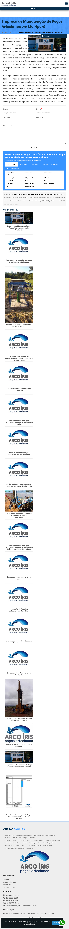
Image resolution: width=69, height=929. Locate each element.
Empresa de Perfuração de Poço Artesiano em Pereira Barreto (19, 766)
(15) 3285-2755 (11, 898)
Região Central (11, 164)
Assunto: (40, 117)
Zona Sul (45, 164)
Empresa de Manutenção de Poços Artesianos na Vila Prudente (18, 228)
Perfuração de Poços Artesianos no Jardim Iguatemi (19, 719)
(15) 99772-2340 (12, 895)
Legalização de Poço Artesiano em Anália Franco (18, 325)
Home (6, 879)
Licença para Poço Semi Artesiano (15, 845)
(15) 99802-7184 (12, 903)
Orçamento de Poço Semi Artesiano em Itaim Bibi (18, 610)
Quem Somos (10, 882)
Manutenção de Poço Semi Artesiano (41, 845)
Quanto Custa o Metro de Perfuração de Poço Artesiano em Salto (19, 422)
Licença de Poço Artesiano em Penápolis (19, 674)
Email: (39, 109)
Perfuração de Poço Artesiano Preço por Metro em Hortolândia (19, 485)
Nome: (6, 109)
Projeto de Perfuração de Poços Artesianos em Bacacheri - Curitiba (19, 817)
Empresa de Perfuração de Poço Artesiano (18, 840)
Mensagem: (8, 126)
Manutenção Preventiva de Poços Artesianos (18, 848)
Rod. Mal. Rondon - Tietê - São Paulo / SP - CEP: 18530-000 (29, 914)
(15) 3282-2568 (11, 900)
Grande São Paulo (13, 168)
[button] (66, 3)
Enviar (34, 147)
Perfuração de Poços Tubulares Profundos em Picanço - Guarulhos (19, 515)
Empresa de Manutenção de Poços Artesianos (19, 838)
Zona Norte (23, 164)
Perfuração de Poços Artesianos (44, 835)
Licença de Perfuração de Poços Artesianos (48, 840)
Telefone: (7, 117)
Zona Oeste (34, 164)
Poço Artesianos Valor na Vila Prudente (19, 389)
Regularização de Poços (24, 835)
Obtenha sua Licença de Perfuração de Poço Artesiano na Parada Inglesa (19, 358)
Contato (7, 884)
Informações (9, 887)
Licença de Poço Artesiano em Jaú (19, 578)
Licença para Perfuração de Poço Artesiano (43, 843)
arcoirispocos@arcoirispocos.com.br (20, 906)
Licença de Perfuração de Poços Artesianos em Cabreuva (19, 261)
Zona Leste (54, 164)
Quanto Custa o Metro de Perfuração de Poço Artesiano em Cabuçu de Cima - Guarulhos (19, 547)
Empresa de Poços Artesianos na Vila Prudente (18, 642)
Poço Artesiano (9, 835)
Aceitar (56, 923)
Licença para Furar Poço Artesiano (15, 843)
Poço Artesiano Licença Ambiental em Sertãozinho (19, 453)
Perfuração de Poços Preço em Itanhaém (19, 745)
